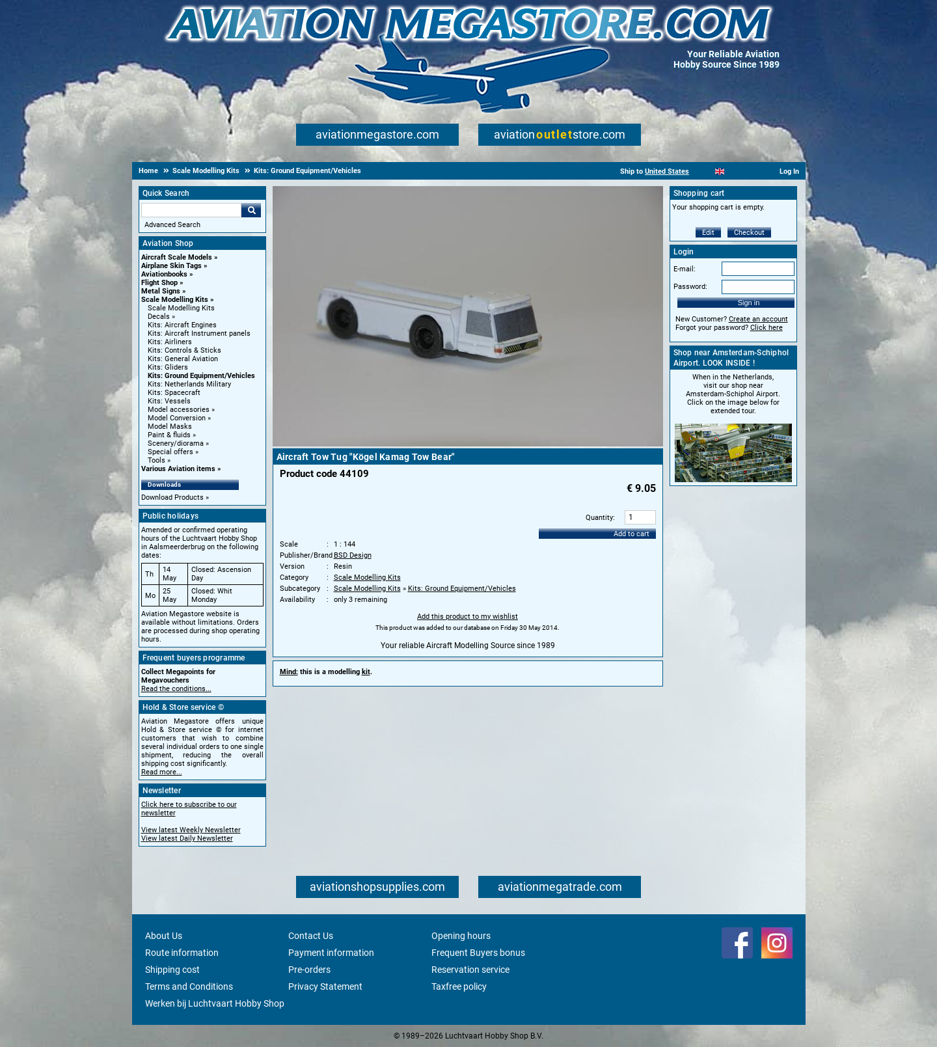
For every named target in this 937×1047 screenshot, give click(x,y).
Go (251, 210)
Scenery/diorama (176, 443)
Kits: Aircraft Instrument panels (199, 333)
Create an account (758, 319)
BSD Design (353, 555)
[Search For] (191, 210)
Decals (159, 316)
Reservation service (470, 969)
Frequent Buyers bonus (478, 952)
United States (667, 171)
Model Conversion (177, 418)
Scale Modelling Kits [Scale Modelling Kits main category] (181, 308)
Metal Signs (160, 291)
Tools (156, 460)
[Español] (735, 171)
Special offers (170, 452)
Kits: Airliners (170, 342)
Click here (766, 327)
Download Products (172, 497)
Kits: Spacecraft (174, 392)
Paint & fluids (169, 435)
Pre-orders (309, 969)
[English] (720, 171)
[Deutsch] (752, 171)
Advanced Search (172, 225)
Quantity (599, 517)
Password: (690, 286)
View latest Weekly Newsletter (191, 830)
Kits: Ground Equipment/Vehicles (201, 376)
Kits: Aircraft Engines (182, 325)
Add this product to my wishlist (467, 616)
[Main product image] (468, 443)
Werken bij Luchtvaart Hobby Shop (214, 1003)
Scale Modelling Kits (174, 299)
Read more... (161, 772)
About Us (163, 936)
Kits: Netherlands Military (189, 384)
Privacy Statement (325, 986)
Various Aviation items (178, 469)
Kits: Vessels (169, 401)
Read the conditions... (176, 689)
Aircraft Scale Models (176, 257)
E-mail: (684, 269)
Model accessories (179, 409)
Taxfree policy (459, 986)
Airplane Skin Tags (171, 266)
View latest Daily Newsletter (187, 838)
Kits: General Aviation (183, 359)
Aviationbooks (164, 274)
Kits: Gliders (168, 367)
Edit (708, 232)
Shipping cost (172, 969)
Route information (182, 952)
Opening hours (461, 936)
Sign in (749, 302)
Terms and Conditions (189, 986)
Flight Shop (159, 283)
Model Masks (170, 426)
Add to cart (631, 534)
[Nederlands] (704, 171)
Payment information (331, 952)
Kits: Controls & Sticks (184, 350)
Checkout (749, 232)
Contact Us (310, 936)
